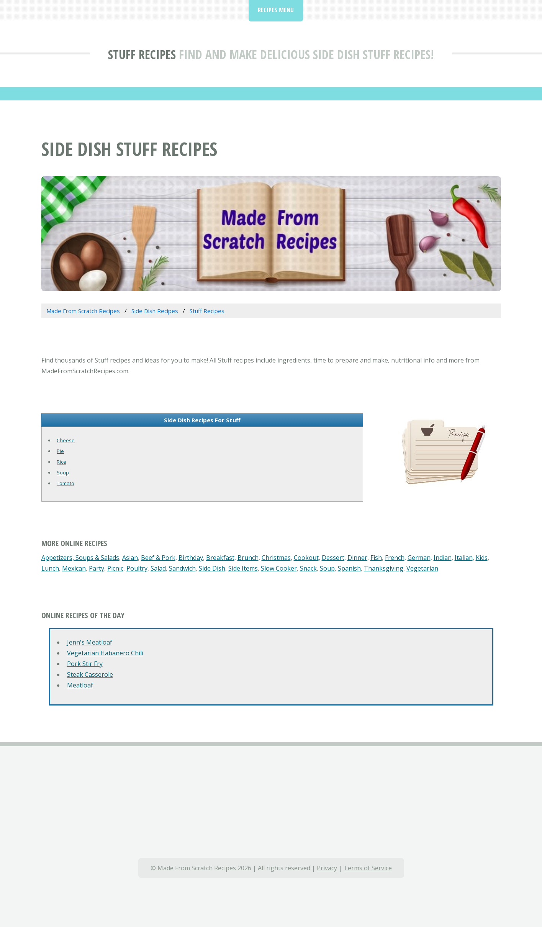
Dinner (357, 557)
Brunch (248, 557)
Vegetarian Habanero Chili (105, 653)
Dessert (333, 557)
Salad (158, 568)
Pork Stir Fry (85, 664)
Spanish (349, 568)
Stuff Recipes (142, 54)
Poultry (136, 568)
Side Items (243, 568)
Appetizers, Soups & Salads (80, 557)
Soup (63, 472)
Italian (464, 557)
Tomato (65, 483)
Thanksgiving (383, 568)
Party (96, 568)
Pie (60, 451)
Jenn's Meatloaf (89, 642)
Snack (308, 568)
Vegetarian (422, 568)
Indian (443, 557)
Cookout (306, 557)
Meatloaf (80, 685)
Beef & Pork (158, 557)
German (419, 557)
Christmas (276, 557)
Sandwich (182, 568)
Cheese (66, 440)
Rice (61, 461)
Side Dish (212, 568)
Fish (376, 557)
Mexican (74, 568)
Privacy (327, 868)
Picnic (115, 568)
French (394, 557)
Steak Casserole (90, 674)
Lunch (50, 568)
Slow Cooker (279, 568)
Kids (482, 557)
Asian (130, 557)
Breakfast (220, 557)
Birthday (190, 557)
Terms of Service (368, 868)
